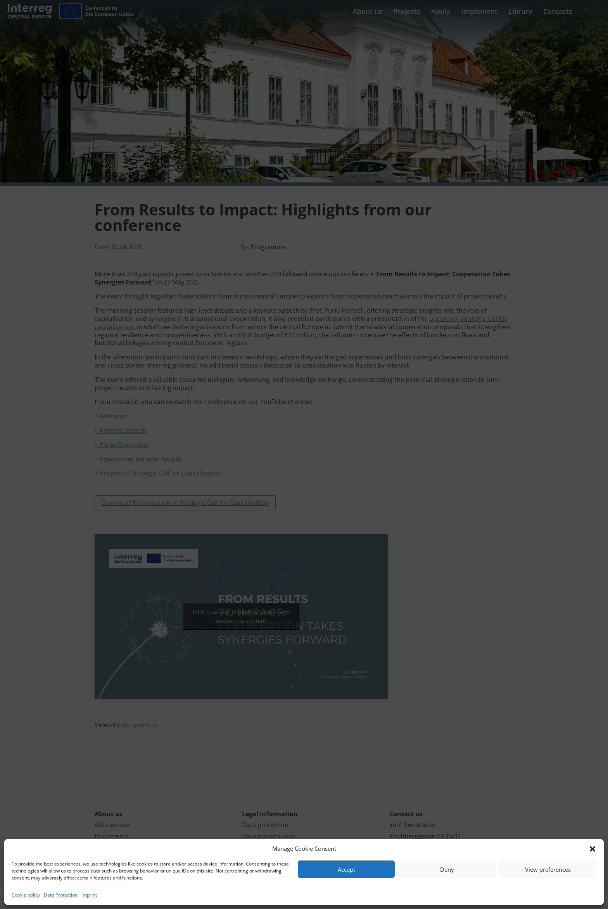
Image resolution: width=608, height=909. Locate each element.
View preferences (548, 869)
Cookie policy (26, 895)
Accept (346, 869)
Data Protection (61, 895)
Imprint (89, 895)
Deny (447, 869)
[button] (592, 849)
